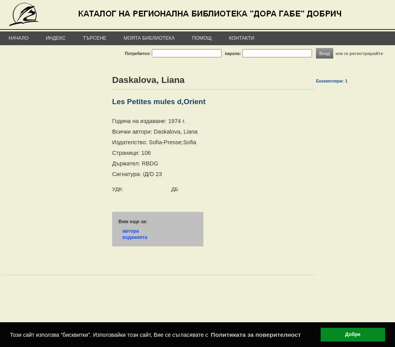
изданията (134, 237)
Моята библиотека (149, 38)
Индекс (56, 38)
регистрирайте (366, 53)
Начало (19, 38)
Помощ (202, 38)
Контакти (241, 38)
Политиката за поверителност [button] (256, 334)
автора (130, 231)
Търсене (95, 38)
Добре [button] (352, 334)
